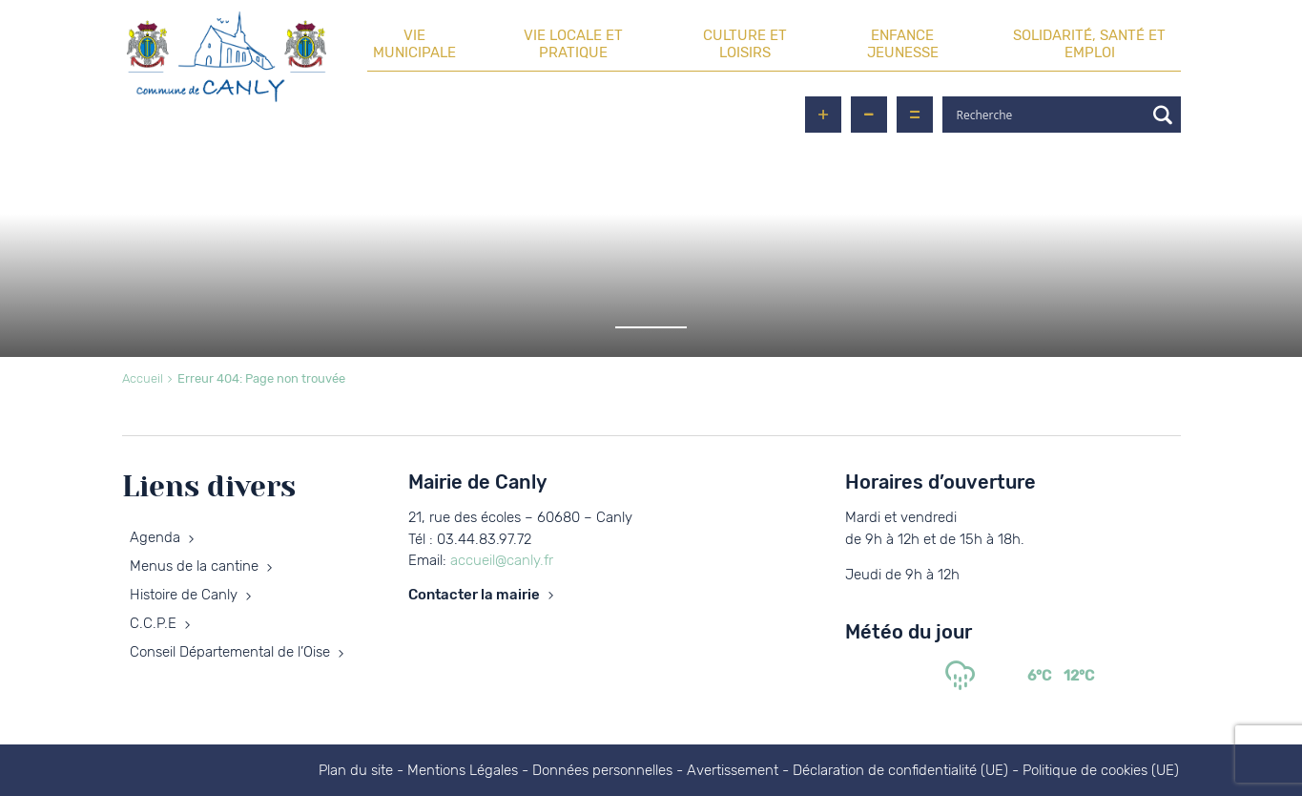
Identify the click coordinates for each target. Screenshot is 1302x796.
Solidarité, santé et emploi (1089, 44)
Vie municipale (414, 44)
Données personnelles (602, 770)
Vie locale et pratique (573, 44)
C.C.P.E (153, 623)
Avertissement (732, 770)
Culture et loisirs (745, 44)
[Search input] (1048, 114)
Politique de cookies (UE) (1101, 770)
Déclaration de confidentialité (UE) (900, 770)
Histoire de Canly (184, 594)
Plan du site (356, 770)
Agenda (155, 537)
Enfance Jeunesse (903, 44)
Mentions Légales (462, 770)
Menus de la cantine (194, 566)
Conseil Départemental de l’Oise (230, 651)
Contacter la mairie (474, 594)
